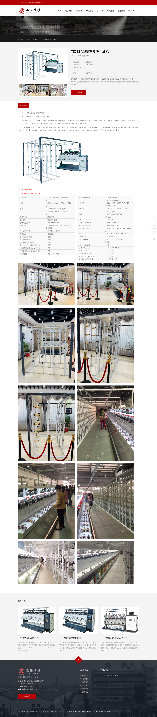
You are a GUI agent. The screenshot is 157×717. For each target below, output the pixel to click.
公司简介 (85, 679)
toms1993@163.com (31, 689)
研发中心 (100, 10)
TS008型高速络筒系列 (50, 39)
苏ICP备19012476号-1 (81, 711)
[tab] (23, 105)
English (131, 10)
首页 (59, 10)
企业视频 (85, 675)
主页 (27, 39)
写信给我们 (27, 696)
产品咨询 (79, 92)
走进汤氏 (68, 10)
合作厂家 (79, 10)
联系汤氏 (121, 10)
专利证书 (85, 688)
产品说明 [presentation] (23, 105)
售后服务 (110, 10)
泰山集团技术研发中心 (103, 711)
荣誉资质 (85, 682)
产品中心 (89, 10)
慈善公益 (85, 692)
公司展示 (85, 685)
